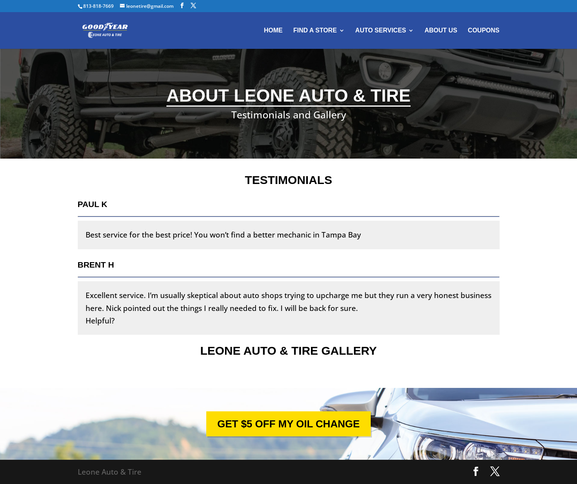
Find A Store (315, 31)
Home (273, 31)
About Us (441, 31)
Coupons (484, 31)
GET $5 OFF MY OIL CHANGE (288, 424)
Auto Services (380, 31)
